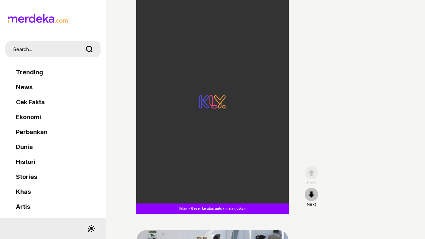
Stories (26, 176)
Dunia (24, 146)
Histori (26, 161)
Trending (29, 72)
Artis (23, 206)
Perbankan (31, 131)
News (24, 87)
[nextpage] (311, 197)
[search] (89, 49)
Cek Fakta (30, 102)
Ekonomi (28, 117)
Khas (23, 191)
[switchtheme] (91, 228)
